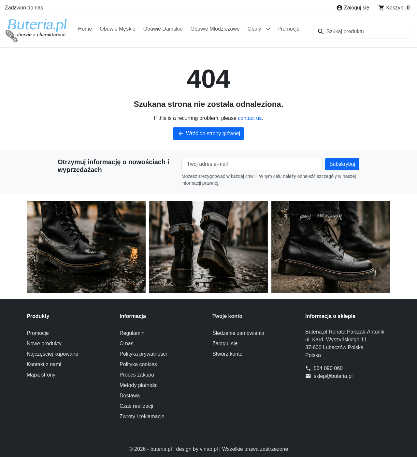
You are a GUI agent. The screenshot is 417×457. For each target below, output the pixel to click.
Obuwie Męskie (117, 29)
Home (85, 29)
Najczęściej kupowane (52, 354)
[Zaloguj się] (352, 7)
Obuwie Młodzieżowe (215, 29)
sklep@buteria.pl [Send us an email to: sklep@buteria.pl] (333, 376)
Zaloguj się (224, 343)
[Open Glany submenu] (268, 29)
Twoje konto (227, 316)
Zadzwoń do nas (24, 7)
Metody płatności (139, 385)
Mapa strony (41, 375)
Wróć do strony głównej (208, 133)
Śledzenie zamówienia (238, 333)
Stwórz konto (227, 354)
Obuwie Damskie (163, 29)
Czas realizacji (136, 406)
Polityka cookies (138, 364)
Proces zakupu (137, 375)
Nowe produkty (44, 343)
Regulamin (132, 333)
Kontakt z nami (44, 364)
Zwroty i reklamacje (142, 416)
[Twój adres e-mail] (252, 164)
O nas (127, 343)
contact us (250, 118)
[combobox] (362, 31)
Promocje (289, 29)
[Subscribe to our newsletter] (342, 164)
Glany (254, 29)
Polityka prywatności (143, 354)
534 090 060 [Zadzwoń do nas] (328, 368)
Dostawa (130, 395)
